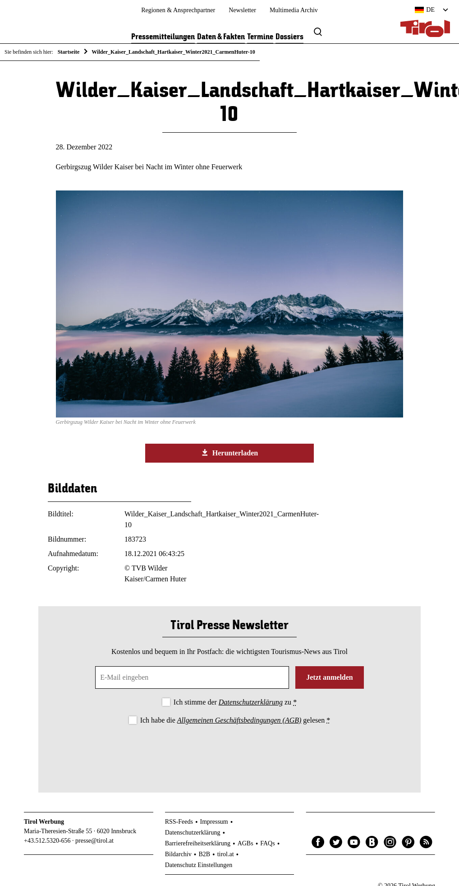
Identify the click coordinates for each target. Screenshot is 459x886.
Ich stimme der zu (235, 702)
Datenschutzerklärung (251, 702)
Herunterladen (229, 453)
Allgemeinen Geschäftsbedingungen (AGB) (239, 720)
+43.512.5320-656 (47, 840)
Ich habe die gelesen (235, 720)
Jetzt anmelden (329, 677)
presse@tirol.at (94, 840)
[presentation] (229, 751)
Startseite (69, 52)
